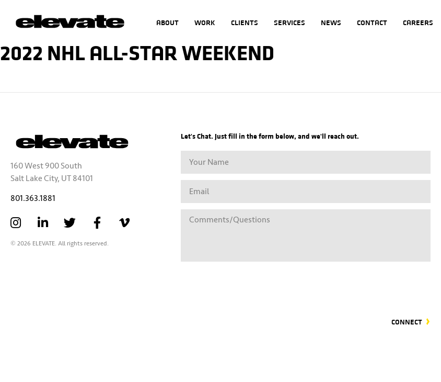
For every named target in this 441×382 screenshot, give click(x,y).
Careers (418, 22)
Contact (372, 22)
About (167, 22)
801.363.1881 (32, 198)
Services (289, 22)
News (331, 22)
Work (204, 22)
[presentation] (351, 283)
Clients (244, 22)
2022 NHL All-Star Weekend (137, 51)
